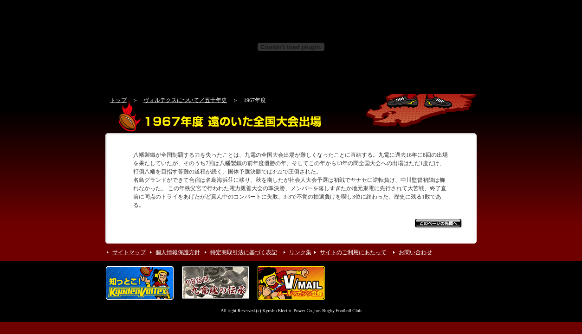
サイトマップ (129, 252)
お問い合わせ (415, 252)
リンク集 (300, 252)
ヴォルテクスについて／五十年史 (185, 100)
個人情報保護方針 (177, 252)
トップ (118, 100)
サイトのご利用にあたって (353, 252)
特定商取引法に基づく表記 (243, 252)
